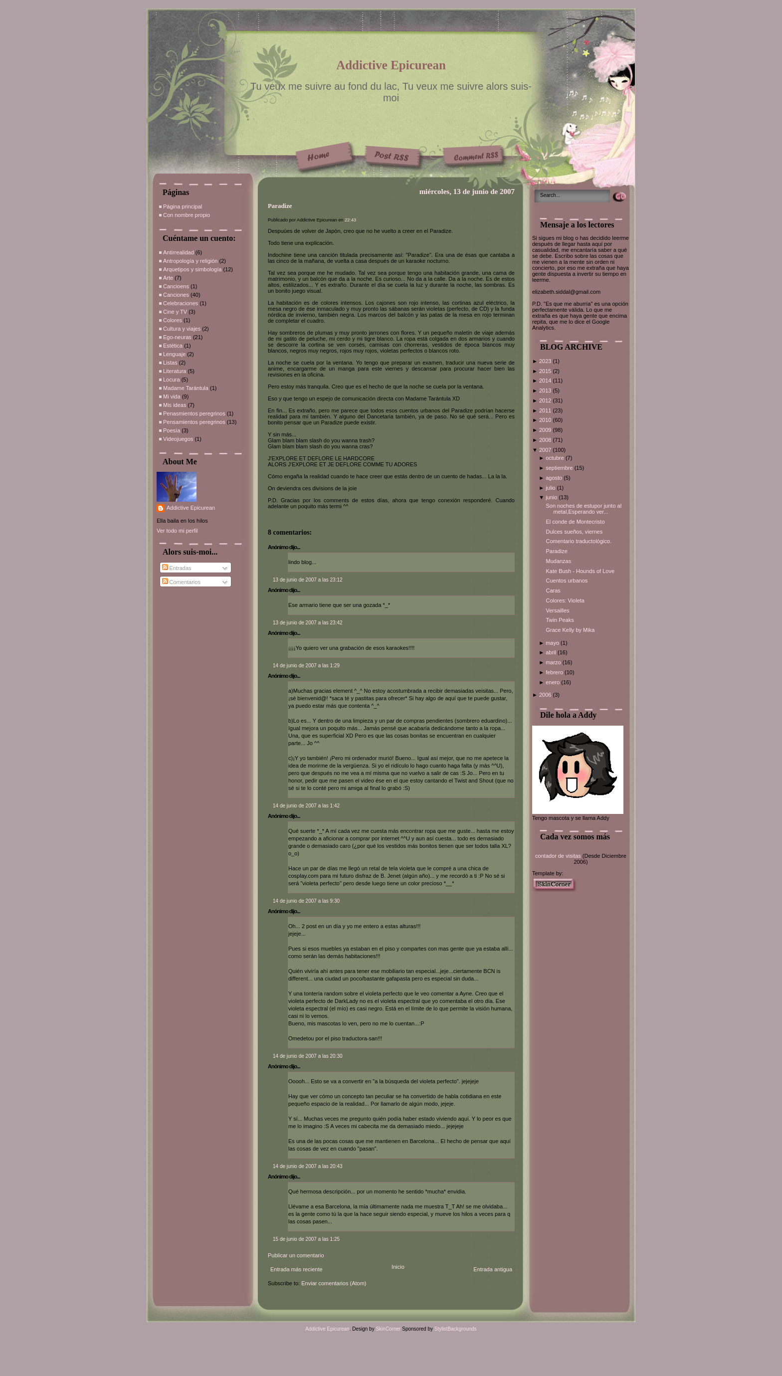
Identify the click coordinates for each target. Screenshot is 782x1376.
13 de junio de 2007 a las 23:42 (308, 622)
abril (552, 652)
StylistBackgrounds (455, 1329)
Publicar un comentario (296, 1255)
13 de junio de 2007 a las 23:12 (308, 580)
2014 (546, 381)
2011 (546, 410)
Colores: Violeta (565, 600)
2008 (546, 440)
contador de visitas (558, 856)
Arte (168, 278)
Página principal (182, 206)
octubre (556, 458)
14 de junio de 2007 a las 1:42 (306, 805)
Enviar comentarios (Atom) (333, 1283)
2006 (546, 695)
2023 (546, 361)
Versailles (557, 610)
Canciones (176, 295)
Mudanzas (558, 561)
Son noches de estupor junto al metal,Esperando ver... (583, 509)
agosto (555, 478)
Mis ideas (174, 405)
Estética (173, 346)
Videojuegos (178, 439)
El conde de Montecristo (575, 522)
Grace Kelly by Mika (570, 630)
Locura (171, 380)
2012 (546, 400)
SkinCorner (388, 1329)
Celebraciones (180, 303)
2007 (546, 450)
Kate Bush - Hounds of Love (580, 571)
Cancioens (176, 286)
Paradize (280, 205)
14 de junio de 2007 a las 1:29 (306, 665)
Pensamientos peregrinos (194, 422)
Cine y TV (175, 312)
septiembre (560, 468)
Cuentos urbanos (566, 581)
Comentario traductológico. (578, 541)
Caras (553, 590)
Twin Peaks (560, 620)
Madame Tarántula (185, 388)
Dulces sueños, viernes (574, 532)
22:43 (350, 219)
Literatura (174, 371)
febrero (555, 672)
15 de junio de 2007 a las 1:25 (306, 1239)
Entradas (177, 568)
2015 (546, 371)
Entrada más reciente (296, 1269)
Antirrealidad (178, 252)
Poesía (171, 430)
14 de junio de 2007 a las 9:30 (306, 901)
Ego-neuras (177, 337)
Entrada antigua (492, 1269)
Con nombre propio (186, 215)
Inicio (397, 1267)
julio (551, 488)
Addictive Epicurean (391, 65)
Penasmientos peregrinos (194, 413)
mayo (553, 643)
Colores (172, 320)
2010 (546, 420)
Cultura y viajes (181, 329)
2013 (546, 390)
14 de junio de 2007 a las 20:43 (308, 1166)
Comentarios (181, 582)
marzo (554, 662)
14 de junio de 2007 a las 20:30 (308, 1056)
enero (553, 682)
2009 (546, 430)
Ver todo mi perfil (177, 531)
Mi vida (172, 396)
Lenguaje (174, 354)
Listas (170, 363)
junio (552, 497)
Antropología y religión (190, 261)
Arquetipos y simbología (192, 269)
